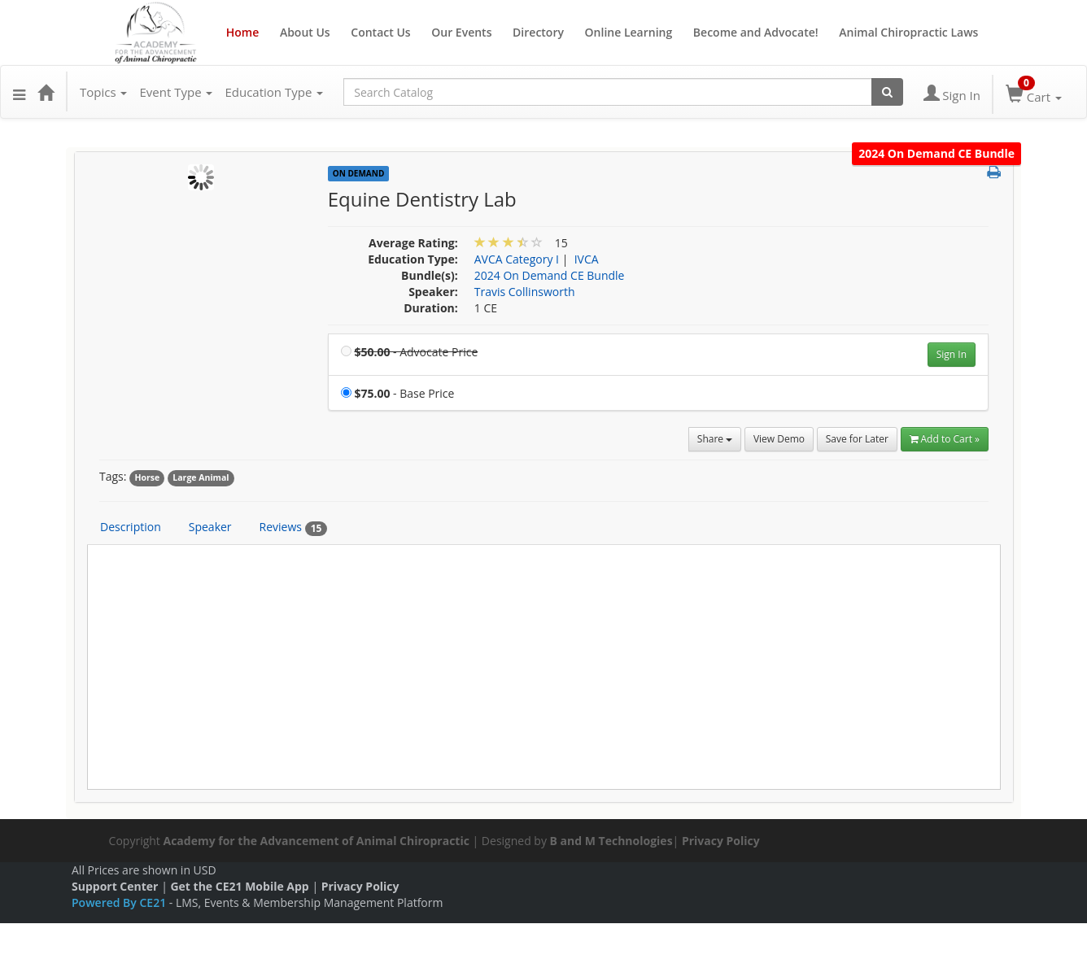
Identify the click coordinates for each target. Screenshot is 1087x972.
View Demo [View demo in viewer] (779, 439)
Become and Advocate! (756, 32)
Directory (538, 32)
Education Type (274, 92)
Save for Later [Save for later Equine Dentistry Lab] (857, 439)
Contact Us (380, 32)
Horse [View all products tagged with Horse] (146, 477)
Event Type (175, 92)
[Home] (45, 92)
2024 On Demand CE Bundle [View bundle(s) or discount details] (549, 275)
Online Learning (629, 32)
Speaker (210, 526)
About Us (305, 32)
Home (243, 32)
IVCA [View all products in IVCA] (586, 259)
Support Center (115, 886)
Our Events (461, 32)
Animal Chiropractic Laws (908, 32)
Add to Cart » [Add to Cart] (945, 439)
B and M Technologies (611, 840)
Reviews (294, 527)
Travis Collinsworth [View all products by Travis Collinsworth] (524, 291)
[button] (19, 92)
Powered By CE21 (120, 902)
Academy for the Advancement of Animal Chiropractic (316, 840)
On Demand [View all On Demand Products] (359, 173)
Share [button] (714, 439)
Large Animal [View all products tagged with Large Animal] (200, 477)
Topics (103, 92)
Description (130, 526)
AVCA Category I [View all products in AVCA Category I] (516, 259)
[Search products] (887, 92)
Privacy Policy (721, 840)
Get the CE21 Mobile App (239, 886)
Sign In (951, 354)
